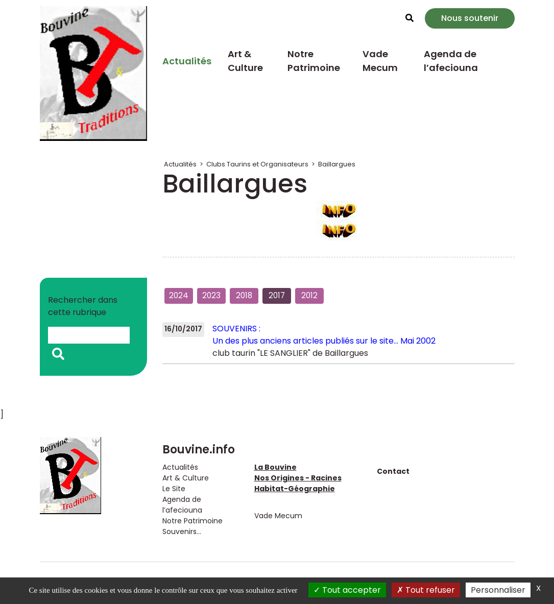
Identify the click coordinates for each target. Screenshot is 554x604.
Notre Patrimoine (313, 60)
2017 (277, 295)
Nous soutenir (469, 18)
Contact (393, 471)
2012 (309, 295)
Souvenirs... (181, 531)
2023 (211, 295)
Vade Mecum (380, 60)
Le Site (173, 489)
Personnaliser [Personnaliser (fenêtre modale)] (498, 590)
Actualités (186, 61)
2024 (178, 295)
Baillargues (336, 164)
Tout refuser (426, 590)
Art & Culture (245, 60)
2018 (244, 295)
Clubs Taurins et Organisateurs (257, 164)
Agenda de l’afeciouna (451, 60)
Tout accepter (347, 590)
